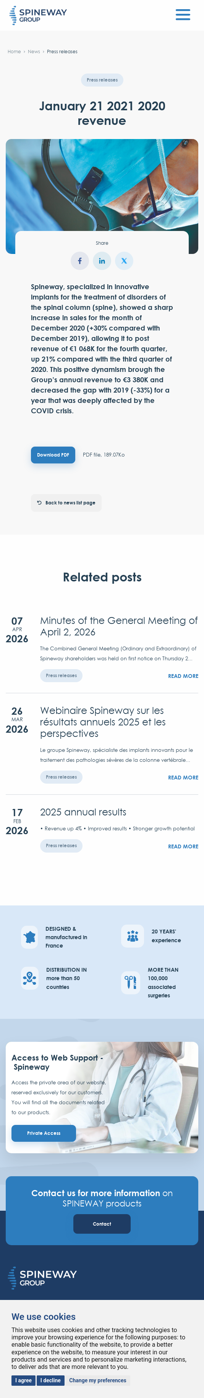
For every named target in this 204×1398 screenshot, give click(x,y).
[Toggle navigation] (183, 13)
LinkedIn (102, 261)
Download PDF (53, 455)
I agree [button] (23, 1380)
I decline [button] (50, 1380)
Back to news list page (66, 502)
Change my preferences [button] (97, 1380)
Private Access (43, 1133)
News (34, 51)
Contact (102, 1224)
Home (14, 51)
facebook (80, 261)
